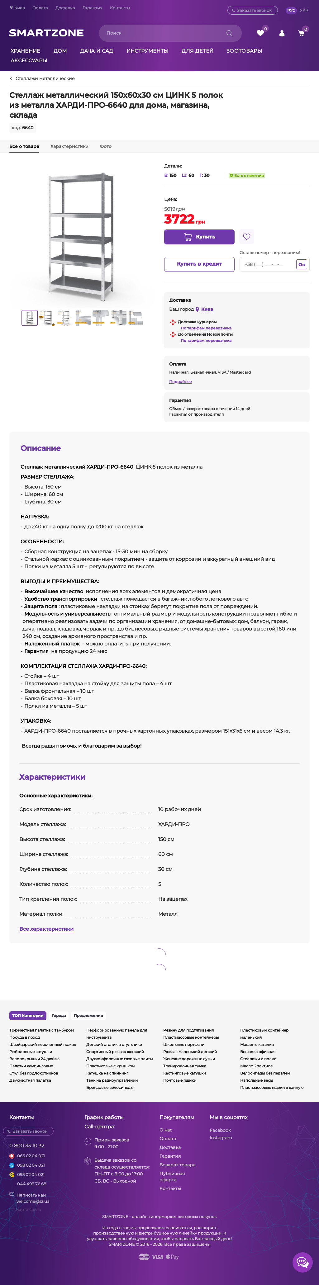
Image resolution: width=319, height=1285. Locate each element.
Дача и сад (96, 51)
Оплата (40, 7)
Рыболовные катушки (30, 1051)
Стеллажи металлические (45, 79)
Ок (301, 264)
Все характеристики (46, 929)
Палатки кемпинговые (31, 1066)
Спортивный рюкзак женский (115, 1051)
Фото (106, 146)
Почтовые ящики (179, 1080)
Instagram (221, 1138)
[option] (29, 318)
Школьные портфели (183, 1044)
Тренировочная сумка (184, 1066)
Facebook (220, 1130)
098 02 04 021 (31, 1165)
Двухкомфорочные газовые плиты (119, 1058)
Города (59, 1015)
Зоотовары (244, 51)
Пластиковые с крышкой (110, 1066)
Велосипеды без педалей (265, 1073)
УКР (304, 10)
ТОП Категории (28, 1015)
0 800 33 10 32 (26, 1146)
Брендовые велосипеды (109, 1087)
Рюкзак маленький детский (190, 1051)
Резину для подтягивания (188, 1030)
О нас (166, 1130)
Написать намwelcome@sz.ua (29, 1198)
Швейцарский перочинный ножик (42, 1044)
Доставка (65, 7)
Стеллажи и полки (258, 1058)
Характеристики (69, 146)
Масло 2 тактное (256, 1066)
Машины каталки (257, 1044)
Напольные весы (256, 1080)
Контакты (120, 7)
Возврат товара (177, 1165)
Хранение (25, 51)
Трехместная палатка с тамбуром (41, 1030)
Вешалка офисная (257, 1051)
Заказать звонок (254, 10)
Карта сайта (28, 1209)
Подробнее (180, 381)
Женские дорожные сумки (189, 1058)
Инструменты (147, 51)
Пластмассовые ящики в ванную (271, 1087)
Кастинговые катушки (184, 1073)
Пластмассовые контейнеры (191, 1037)
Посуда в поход (24, 1037)
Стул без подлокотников (33, 1073)
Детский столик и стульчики (114, 1044)
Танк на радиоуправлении (112, 1080)
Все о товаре (24, 146)
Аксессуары (29, 61)
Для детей (197, 51)
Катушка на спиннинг (107, 1073)
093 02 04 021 (31, 1174)
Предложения (88, 1015)
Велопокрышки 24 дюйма (34, 1058)
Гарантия (92, 7)
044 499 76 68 (31, 1183)
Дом (60, 51)
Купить (199, 237)
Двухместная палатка (30, 1080)
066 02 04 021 (31, 1155)
